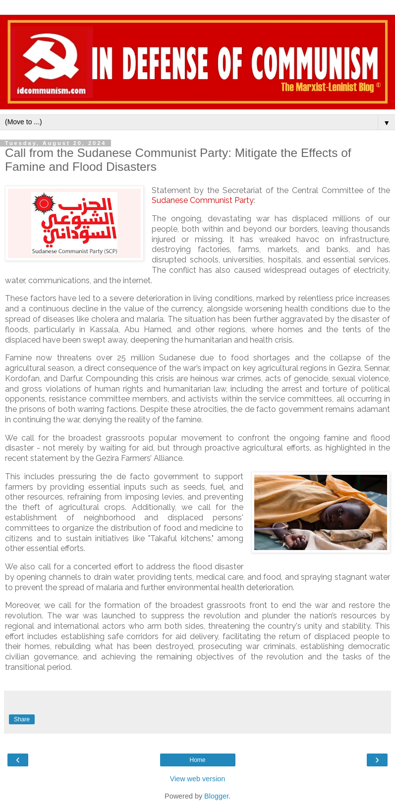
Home (197, 759)
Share (22, 719)
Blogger (216, 796)
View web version (198, 779)
